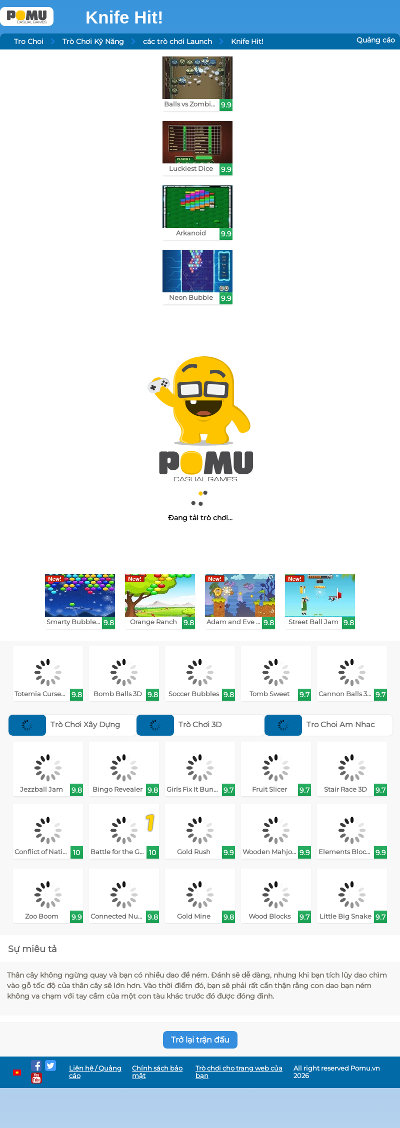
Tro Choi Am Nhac (319, 724)
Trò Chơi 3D (179, 724)
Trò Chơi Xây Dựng (64, 724)
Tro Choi (29, 41)
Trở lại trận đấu (200, 1040)
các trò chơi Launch (177, 41)
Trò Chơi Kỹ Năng (93, 41)
